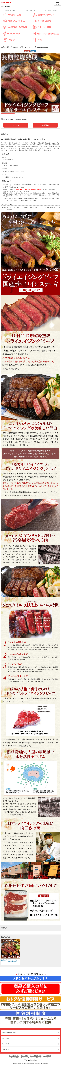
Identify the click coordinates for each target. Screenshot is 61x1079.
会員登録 (45, 138)
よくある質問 (5, 1051)
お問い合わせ (5, 1062)
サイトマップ (5, 1057)
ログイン (15, 138)
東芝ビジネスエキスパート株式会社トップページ (34, 1070)
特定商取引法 (24, 1069)
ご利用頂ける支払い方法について (31, 220)
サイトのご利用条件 (35, 1069)
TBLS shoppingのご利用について (11, 1045)
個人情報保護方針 (14, 1069)
